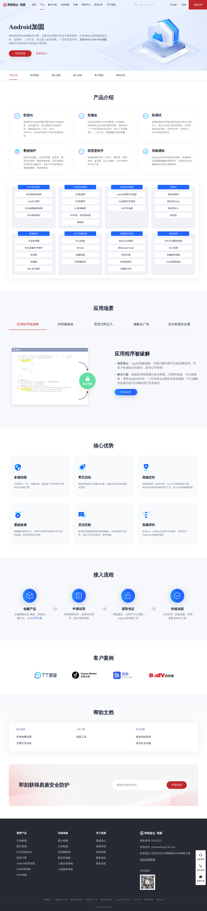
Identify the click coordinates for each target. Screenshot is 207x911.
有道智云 (160, 899)
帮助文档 (120, 75)
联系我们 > (42, 53)
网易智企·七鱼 (91, 899)
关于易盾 (111, 4)
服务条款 (101, 857)
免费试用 (197, 5)
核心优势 (56, 75)
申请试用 (20, 53)
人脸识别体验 (65, 863)
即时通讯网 (148, 899)
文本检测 (22, 840)
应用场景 (34, 75)
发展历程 (101, 846)
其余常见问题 (143, 743)
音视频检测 (64, 852)
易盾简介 (101, 840)
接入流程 (77, 75)
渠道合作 (98, 4)
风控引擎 (22, 857)
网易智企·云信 (61, 899)
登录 (184, 5)
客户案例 (99, 75)
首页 (34, 4)
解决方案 (52, 4)
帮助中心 (86, 4)
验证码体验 (64, 857)
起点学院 (137, 899)
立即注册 (37, 618)
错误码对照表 (143, 736)
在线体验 (65, 4)
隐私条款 (101, 863)
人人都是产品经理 (122, 899)
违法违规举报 (147, 859)
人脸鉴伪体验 (65, 869)
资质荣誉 (101, 852)
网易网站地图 (106, 899)
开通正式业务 (24, 743)
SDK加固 (22, 874)
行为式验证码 (24, 852)
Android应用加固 (26, 863)
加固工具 (81, 736)
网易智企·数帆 (76, 899)
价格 (75, 4)
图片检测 (22, 846)
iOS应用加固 (24, 869)
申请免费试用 (24, 736)
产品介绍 (13, 75)
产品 (42, 4)
